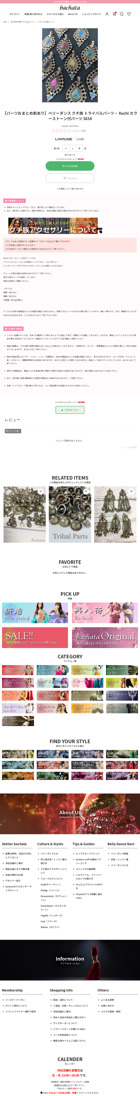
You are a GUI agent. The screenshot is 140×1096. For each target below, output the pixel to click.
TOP (5, 21)
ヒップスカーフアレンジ (88, 853)
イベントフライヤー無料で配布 (20, 1011)
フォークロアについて (51, 878)
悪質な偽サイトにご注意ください (69, 1040)
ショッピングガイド (91, 14)
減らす (65, 148)
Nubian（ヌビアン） (51, 927)
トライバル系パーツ (46, 21)
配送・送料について (63, 999)
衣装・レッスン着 (119, 859)
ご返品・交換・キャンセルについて (70, 1005)
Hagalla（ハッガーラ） (52, 915)
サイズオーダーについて (65, 1023)
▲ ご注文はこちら (70, 409)
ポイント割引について (16, 1005)
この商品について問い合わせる (70, 188)
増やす (79, 148)
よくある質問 (107, 999)
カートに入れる (70, 166)
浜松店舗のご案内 (14, 863)
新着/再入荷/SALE (33, 14)
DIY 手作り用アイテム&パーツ (22, 21)
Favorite (70, 178)
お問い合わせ (107, 1005)
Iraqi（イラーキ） (49, 921)
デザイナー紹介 (13, 880)
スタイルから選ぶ (55, 14)
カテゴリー (15, 14)
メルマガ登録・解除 (111, 1011)
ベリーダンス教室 (119, 853)
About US (73, 14)
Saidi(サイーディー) (50, 884)
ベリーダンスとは (49, 853)
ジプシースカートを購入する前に (69, 1029)
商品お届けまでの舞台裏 (17, 869)
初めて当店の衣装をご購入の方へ (69, 1017)
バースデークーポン (15, 999)
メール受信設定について (65, 1034)
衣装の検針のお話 (14, 874)
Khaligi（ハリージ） (51, 890)
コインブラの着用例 (85, 869)
